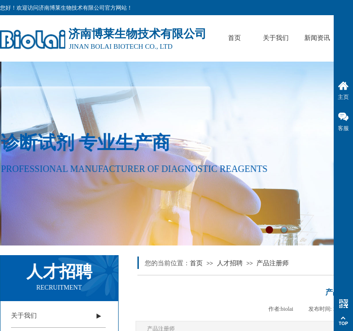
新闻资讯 (317, 37)
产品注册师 (272, 263)
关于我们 (276, 37)
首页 (234, 37)
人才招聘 (230, 263)
